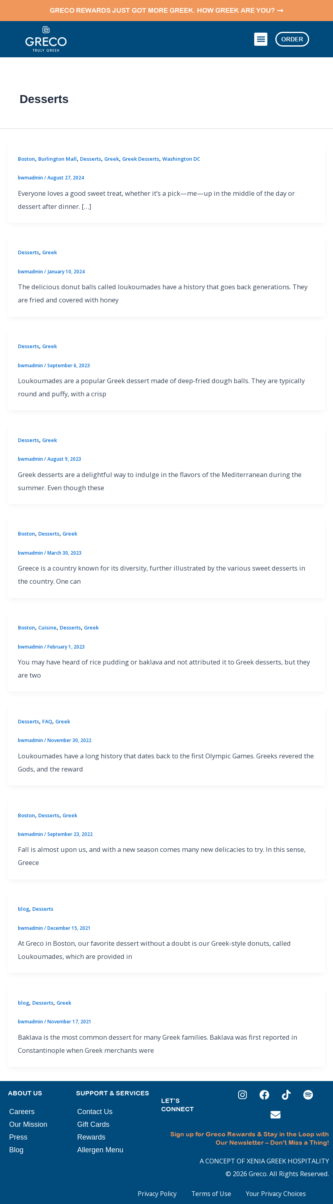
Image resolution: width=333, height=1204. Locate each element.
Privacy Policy (147, 1190)
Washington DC (181, 155)
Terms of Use (205, 1190)
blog (23, 906)
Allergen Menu (100, 1147)
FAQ (47, 718)
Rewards (91, 1134)
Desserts (90, 155)
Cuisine (47, 624)
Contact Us (95, 1109)
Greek (111, 155)
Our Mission (28, 1122)
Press (18, 1134)
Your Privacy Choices (273, 1190)
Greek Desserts (140, 155)
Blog (16, 1147)
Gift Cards (93, 1122)
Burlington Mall (57, 155)
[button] (260, 37)
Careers (22, 1109)
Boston (26, 155)
